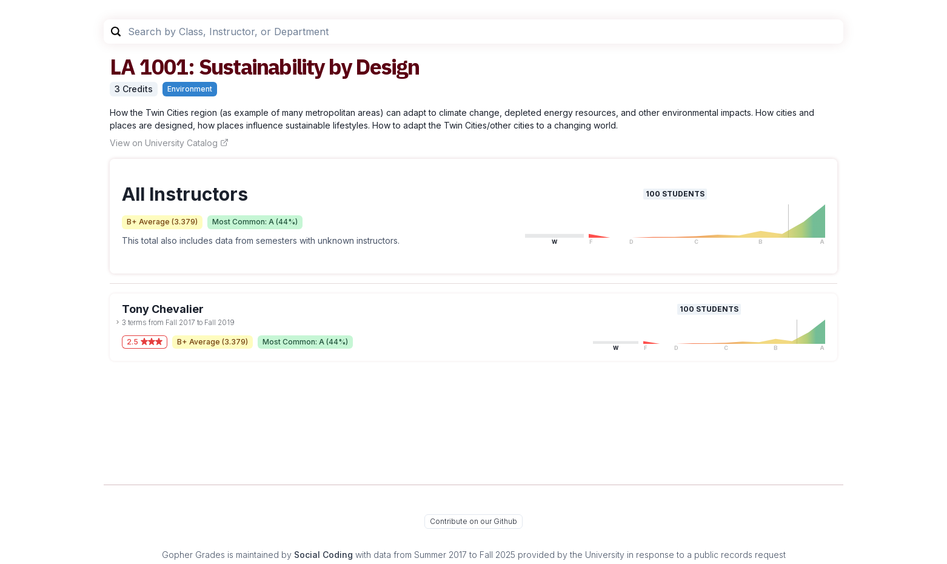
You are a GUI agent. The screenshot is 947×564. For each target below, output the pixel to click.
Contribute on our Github (473, 521)
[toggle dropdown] (117, 322)
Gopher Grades (193, 554)
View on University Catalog (169, 143)
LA (122, 66)
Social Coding (323, 554)
